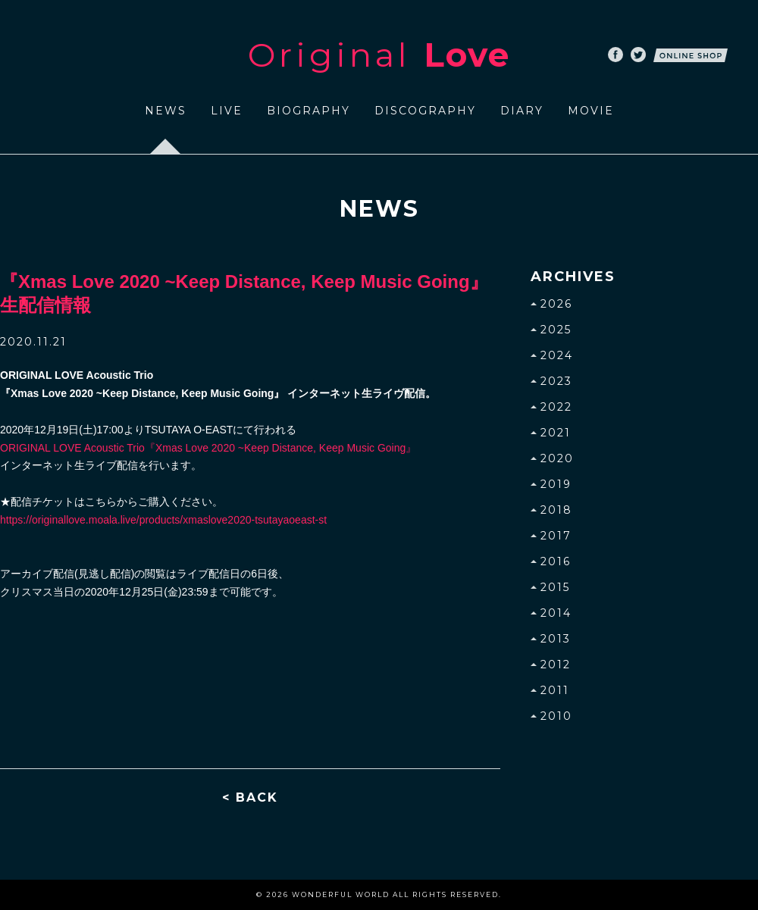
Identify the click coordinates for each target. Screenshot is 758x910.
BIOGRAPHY (308, 110)
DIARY (521, 110)
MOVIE (591, 110)
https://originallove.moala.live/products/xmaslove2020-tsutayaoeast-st (163, 520)
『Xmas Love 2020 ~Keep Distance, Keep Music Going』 (208, 448)
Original (379, 54)
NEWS (165, 110)
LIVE (227, 110)
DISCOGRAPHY (425, 110)
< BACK (250, 797)
